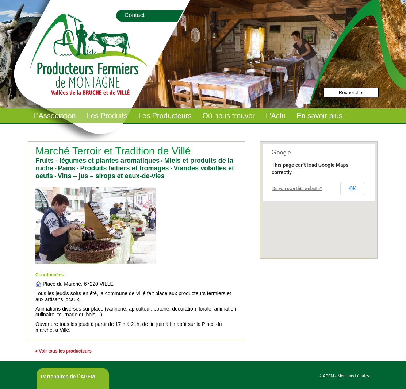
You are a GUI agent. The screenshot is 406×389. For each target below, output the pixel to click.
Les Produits (107, 116)
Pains (67, 168)
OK (352, 189)
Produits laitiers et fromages (124, 168)
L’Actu (276, 116)
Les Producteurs (165, 116)
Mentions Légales (353, 376)
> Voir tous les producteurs (63, 351)
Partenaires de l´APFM (68, 377)
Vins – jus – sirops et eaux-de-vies (111, 176)
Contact (135, 15)
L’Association (54, 116)
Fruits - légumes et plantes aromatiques (97, 160)
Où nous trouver (229, 116)
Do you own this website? (297, 188)
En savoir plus (319, 116)
